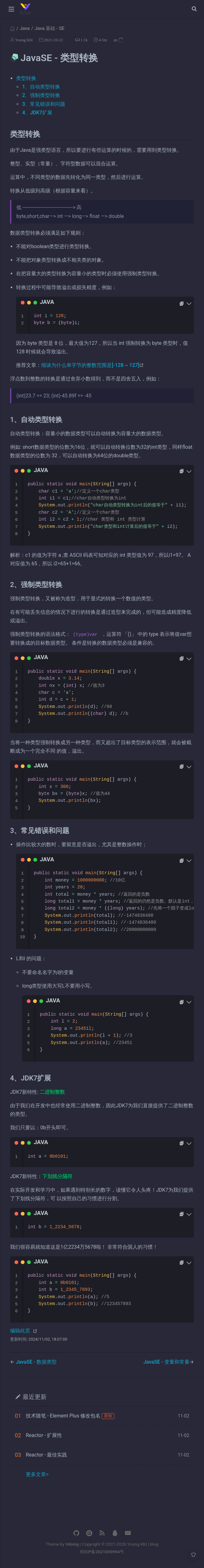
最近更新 (35, 1397)
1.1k (84, 40)
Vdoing (72, 1544)
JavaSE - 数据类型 (36, 1362)
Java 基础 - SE (49, 28)
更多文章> (37, 1474)
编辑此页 (20, 1331)
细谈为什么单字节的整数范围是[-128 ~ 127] (92, 365)
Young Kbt (24, 40)
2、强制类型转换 (41, 95)
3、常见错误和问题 (43, 104)
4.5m (103, 40)
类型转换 (26, 78)
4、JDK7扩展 (37, 113)
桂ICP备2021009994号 (102, 1551)
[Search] (194, 8)
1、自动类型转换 (41, 87)
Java (25, 28)
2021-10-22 (53, 40)
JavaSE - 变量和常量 (167, 1362)
